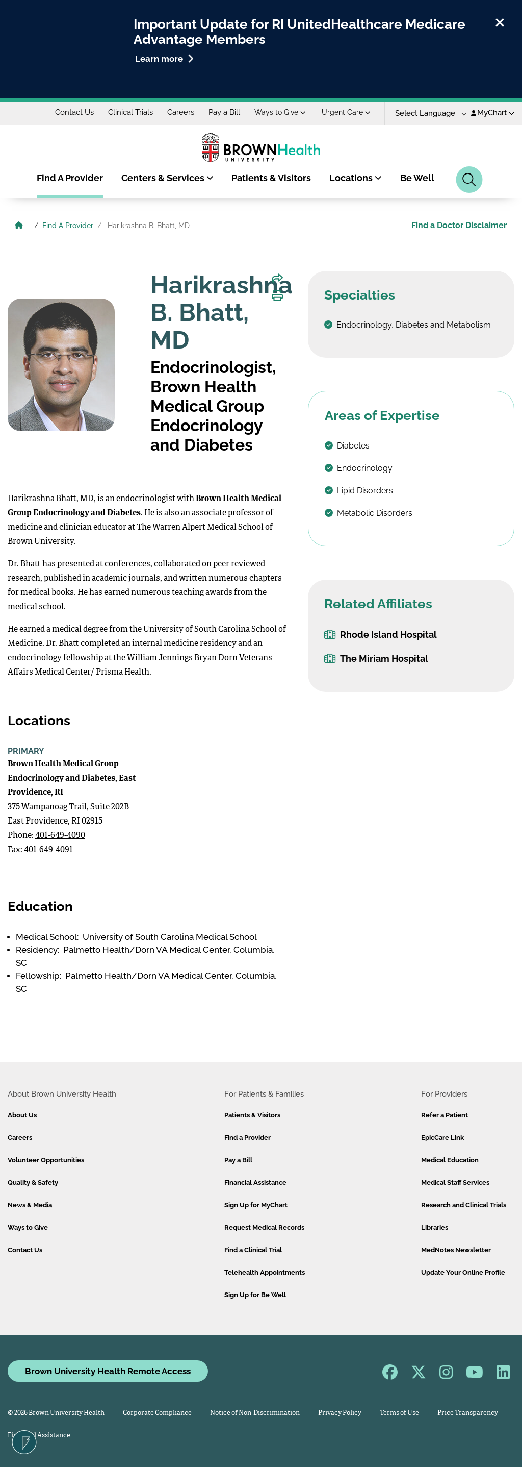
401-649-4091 (48, 850)
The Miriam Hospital (376, 658)
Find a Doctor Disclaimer (459, 225)
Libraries (434, 1227)
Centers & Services (167, 177)
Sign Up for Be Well (255, 1295)
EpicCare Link (442, 1137)
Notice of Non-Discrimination (255, 1413)
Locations (355, 177)
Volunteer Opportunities (46, 1160)
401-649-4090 (60, 836)
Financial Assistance (255, 1182)
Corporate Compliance (157, 1413)
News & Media (30, 1205)
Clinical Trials (130, 112)
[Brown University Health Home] (19, 226)
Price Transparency (467, 1413)
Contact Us (74, 112)
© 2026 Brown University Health (56, 1413)
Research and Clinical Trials (463, 1205)
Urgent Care (346, 112)
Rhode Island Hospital (380, 634)
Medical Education (450, 1160)
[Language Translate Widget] (427, 113)
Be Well (417, 177)
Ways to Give (280, 112)
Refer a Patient (444, 1115)
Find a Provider (247, 1137)
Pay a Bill (224, 112)
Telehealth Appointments (264, 1272)
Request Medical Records (264, 1227)
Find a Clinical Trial (253, 1250)
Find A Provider (70, 177)
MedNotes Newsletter (456, 1250)
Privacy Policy (339, 1413)
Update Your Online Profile (463, 1272)
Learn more (164, 58)
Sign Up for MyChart (256, 1205)
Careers (180, 112)
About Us (22, 1115)
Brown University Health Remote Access (108, 1371)
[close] (500, 21)
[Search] (469, 179)
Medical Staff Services (455, 1182)
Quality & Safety (33, 1182)
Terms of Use (399, 1413)
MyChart (492, 112)
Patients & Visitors (271, 177)
